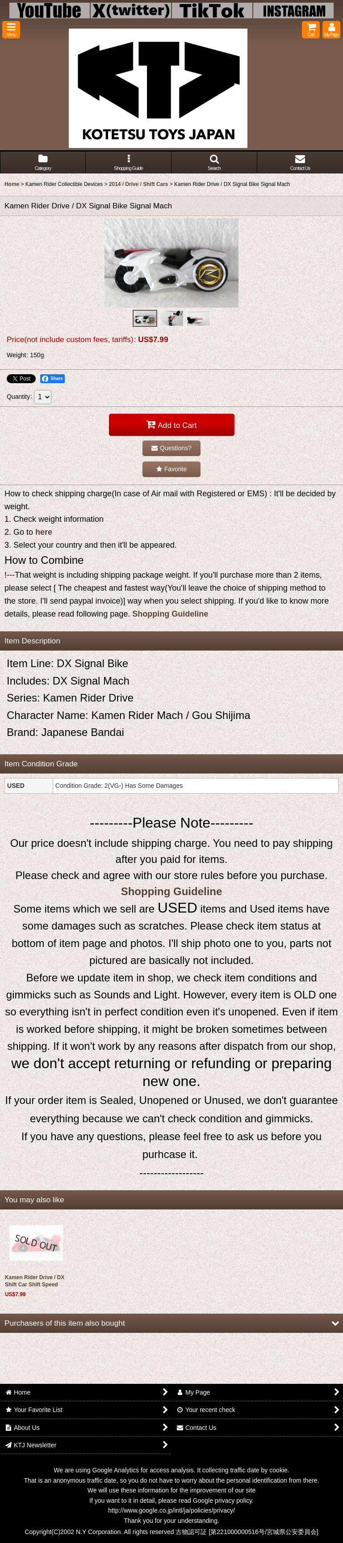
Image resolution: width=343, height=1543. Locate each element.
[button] (11, 29)
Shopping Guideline (170, 613)
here (43, 532)
